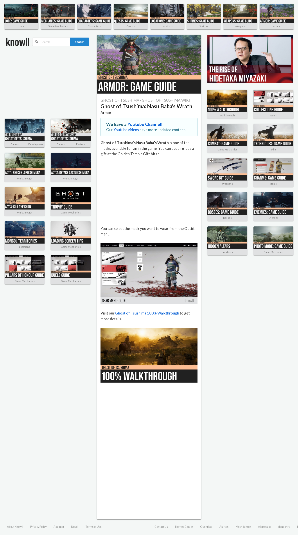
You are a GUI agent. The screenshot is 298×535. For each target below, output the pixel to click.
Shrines (203, 26)
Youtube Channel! (145, 124)
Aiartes (223, 526)
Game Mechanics (58, 26)
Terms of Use (93, 526)
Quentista (206, 526)
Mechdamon (243, 526)
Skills (273, 149)
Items (273, 115)
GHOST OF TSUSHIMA (120, 100)
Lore (21, 26)
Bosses (227, 217)
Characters (94, 26)
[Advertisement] (44, 82)
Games (15, 144)
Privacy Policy (38, 526)
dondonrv (284, 526)
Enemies (273, 217)
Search (79, 41)
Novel (74, 526)
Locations (167, 26)
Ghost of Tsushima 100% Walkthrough (147, 313)
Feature (80, 144)
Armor (276, 26)
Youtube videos (126, 129)
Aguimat (59, 526)
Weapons (240, 26)
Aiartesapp (264, 526)
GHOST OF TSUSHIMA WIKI (166, 100)
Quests (130, 26)
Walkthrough (24, 178)
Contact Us (161, 526)
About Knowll (15, 526)
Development (36, 144)
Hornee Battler (184, 526)
